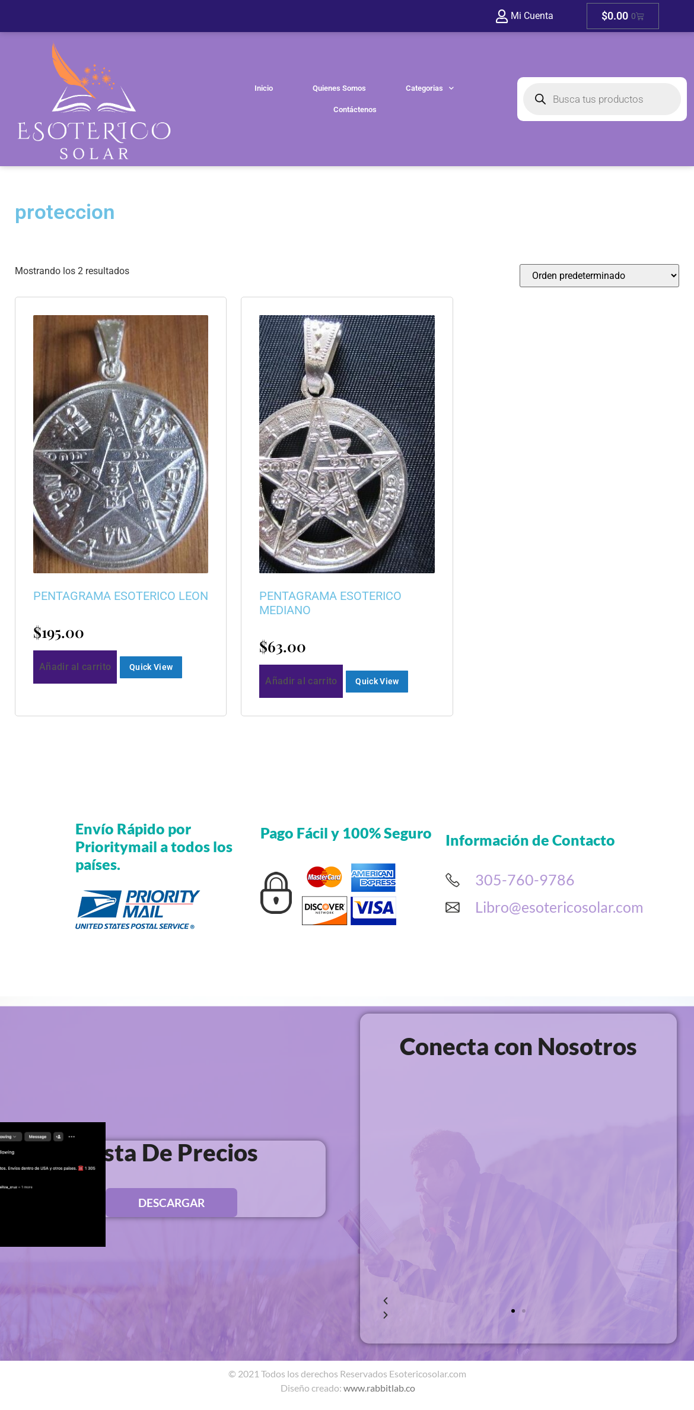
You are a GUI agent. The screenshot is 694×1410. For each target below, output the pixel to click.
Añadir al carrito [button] (75, 666)
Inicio (263, 86)
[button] (513, 1311)
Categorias (430, 86)
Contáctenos (355, 107)
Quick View (151, 667)
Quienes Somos (339, 86)
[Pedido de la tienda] (599, 275)
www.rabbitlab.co (379, 1387)
